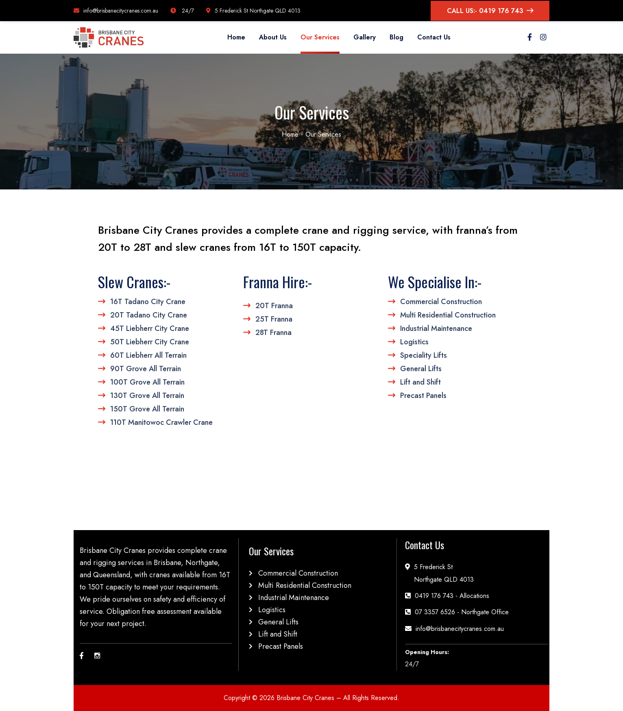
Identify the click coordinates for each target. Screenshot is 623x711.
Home (290, 134)
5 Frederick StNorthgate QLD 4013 (444, 573)
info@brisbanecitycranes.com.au (116, 11)
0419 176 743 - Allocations (452, 595)
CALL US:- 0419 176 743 (490, 10)
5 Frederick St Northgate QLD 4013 (253, 11)
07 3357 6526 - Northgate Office (462, 612)
